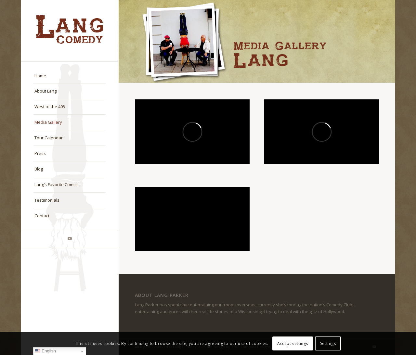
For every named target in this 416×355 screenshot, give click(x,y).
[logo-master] (69, 30)
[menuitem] (69, 76)
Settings (328, 343)
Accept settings (292, 343)
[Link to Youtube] (69, 238)
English (45, 351)
